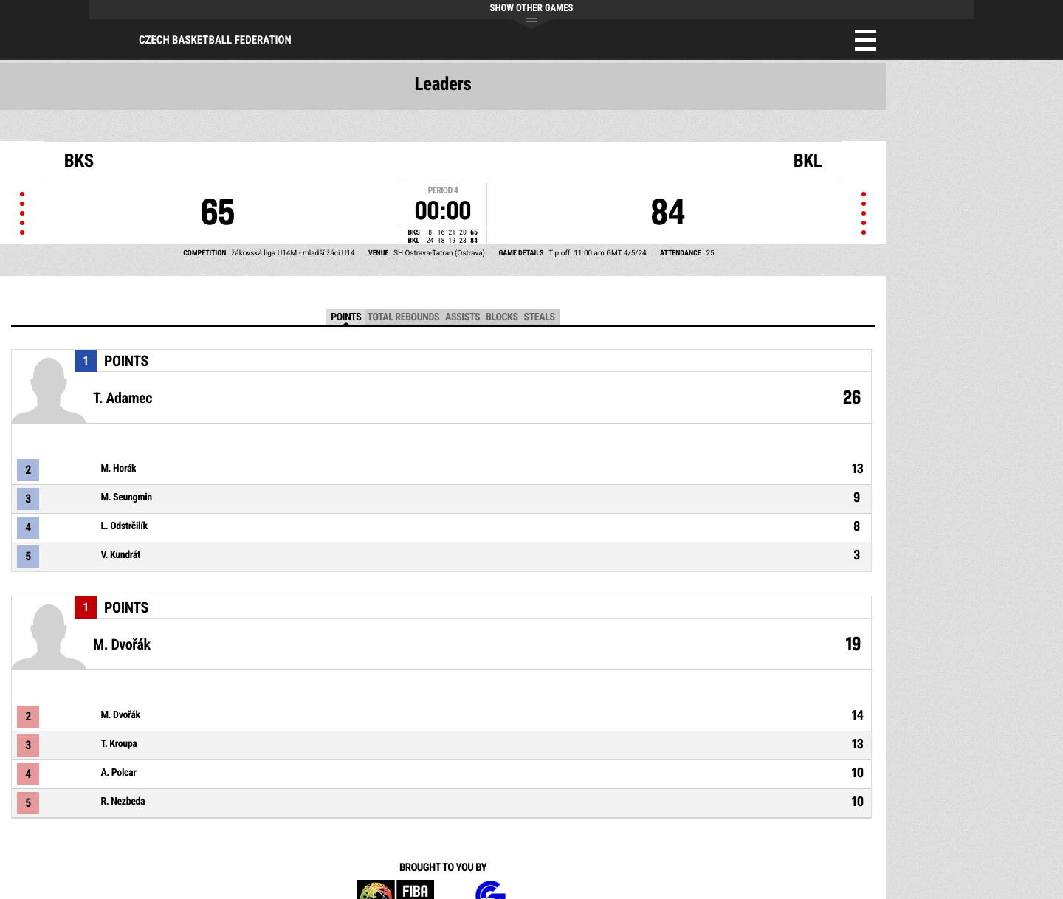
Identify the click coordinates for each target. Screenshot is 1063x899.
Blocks (501, 317)
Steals (539, 317)
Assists (462, 317)
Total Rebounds (403, 317)
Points (346, 317)
